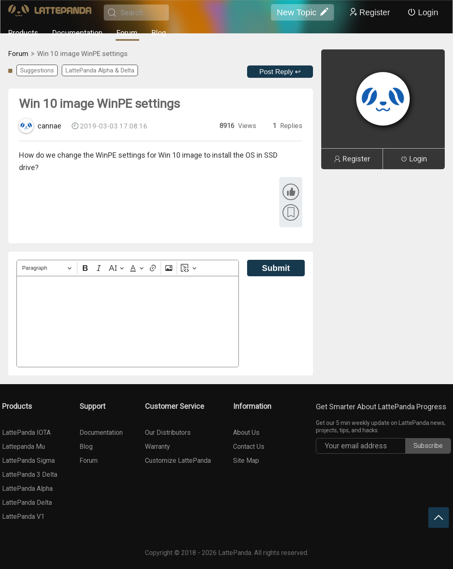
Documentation (77, 32)
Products (23, 32)
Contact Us (248, 446)
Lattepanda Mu (23, 446)
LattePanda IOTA (26, 432)
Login (422, 12)
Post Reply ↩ (280, 72)
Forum (127, 32)
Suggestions (37, 70)
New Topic (302, 12)
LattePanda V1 (23, 516)
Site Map (246, 460)
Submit (276, 268)
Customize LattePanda (178, 460)
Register (369, 12)
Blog (159, 32)
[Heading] (47, 268)
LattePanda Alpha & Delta (99, 70)
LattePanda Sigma (28, 460)
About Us (246, 432)
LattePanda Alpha (27, 488)
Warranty (157, 446)
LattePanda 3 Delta (29, 474)
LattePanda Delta (27, 502)
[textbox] (127, 321)
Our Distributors (168, 432)
